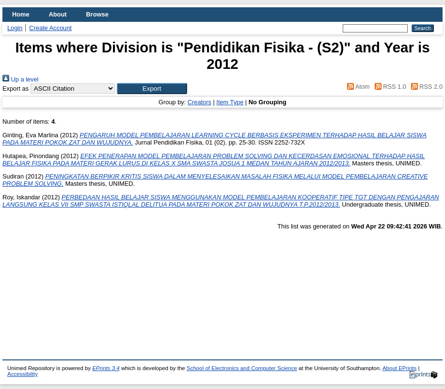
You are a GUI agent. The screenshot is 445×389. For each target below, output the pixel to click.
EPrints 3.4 (105, 368)
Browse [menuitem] (97, 14)
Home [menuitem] (21, 14)
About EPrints (399, 368)
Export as (15, 88)
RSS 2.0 (425, 86)
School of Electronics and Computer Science (242, 368)
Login (14, 28)
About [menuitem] (58, 14)
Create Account (50, 28)
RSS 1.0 (388, 86)
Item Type (229, 102)
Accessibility (22, 374)
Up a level (20, 79)
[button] (152, 88)
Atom (357, 86)
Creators (199, 102)
